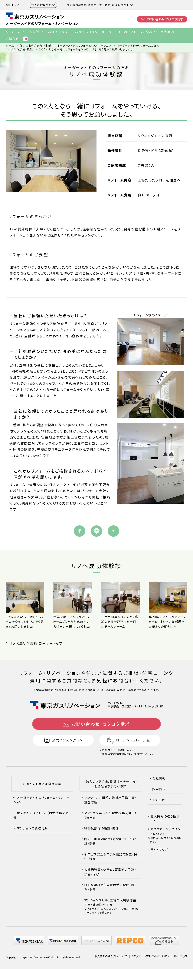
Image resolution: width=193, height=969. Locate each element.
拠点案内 (167, 31)
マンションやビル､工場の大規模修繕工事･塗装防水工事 (111, 906)
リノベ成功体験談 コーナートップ (36, 643)
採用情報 (158, 789)
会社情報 (158, 778)
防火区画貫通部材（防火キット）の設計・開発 (110, 841)
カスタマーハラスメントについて (165, 831)
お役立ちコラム (86, 31)
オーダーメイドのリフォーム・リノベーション (42, 23)
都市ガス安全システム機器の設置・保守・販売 (110, 856)
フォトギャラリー (59, 31)
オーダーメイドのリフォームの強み (127, 31)
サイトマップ (159, 849)
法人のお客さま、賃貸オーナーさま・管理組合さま (100, 5)
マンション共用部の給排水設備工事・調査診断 (110, 800)
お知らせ (12, 38)
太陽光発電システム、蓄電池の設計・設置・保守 (110, 871)
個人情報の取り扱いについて (164, 818)
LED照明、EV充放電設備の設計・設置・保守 (109, 887)
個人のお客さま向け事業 (35, 45)
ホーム (10, 45)
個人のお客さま (43, 5)
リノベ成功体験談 (22, 49)
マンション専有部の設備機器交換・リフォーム (110, 815)
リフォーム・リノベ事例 (22, 31)
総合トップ (12, 5)
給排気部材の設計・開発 (101, 828)
